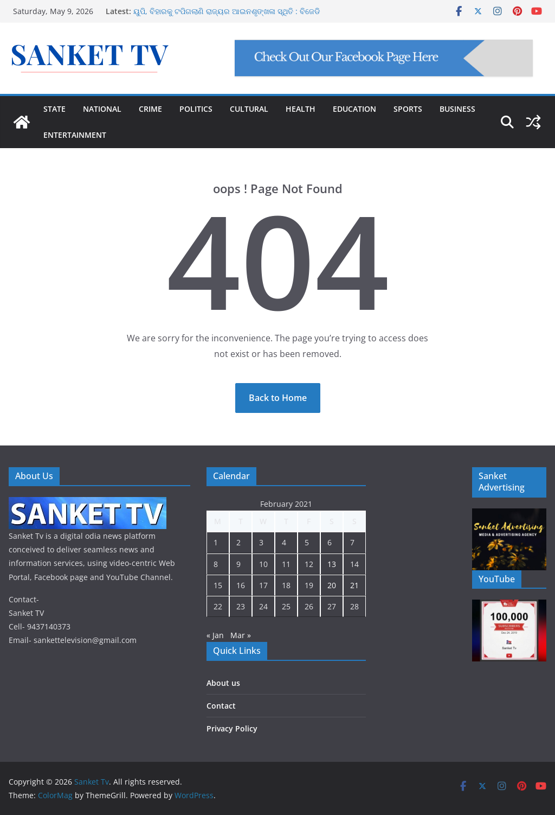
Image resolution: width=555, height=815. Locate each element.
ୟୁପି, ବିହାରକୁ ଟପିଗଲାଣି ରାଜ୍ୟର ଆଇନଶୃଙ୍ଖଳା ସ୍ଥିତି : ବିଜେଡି (226, 11)
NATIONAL (102, 109)
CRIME (150, 109)
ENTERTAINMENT (74, 135)
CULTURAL (249, 109)
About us (223, 683)
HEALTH (300, 109)
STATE (54, 109)
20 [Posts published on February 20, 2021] (331, 585)
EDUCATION (354, 109)
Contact (221, 706)
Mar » (240, 635)
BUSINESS (457, 109)
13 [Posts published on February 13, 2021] (331, 564)
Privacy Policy (231, 728)
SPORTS (407, 109)
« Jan (215, 635)
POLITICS (195, 109)
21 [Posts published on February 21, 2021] (354, 585)
